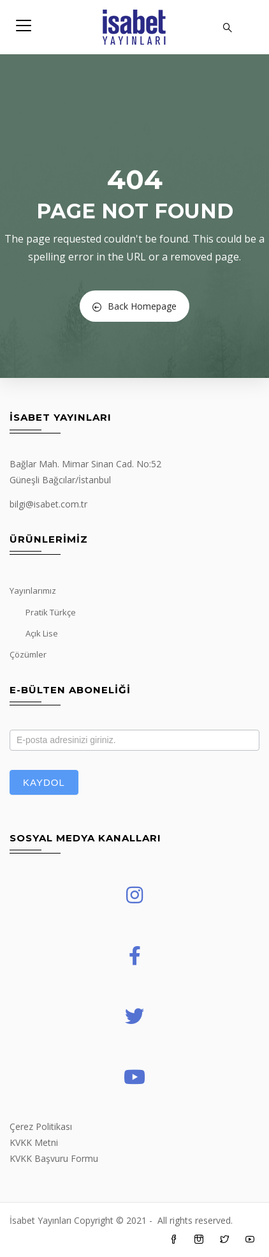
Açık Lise (41, 633)
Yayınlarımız (33, 590)
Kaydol (44, 782)
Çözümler (28, 654)
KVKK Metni (34, 1142)
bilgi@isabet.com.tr (48, 504)
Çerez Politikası (41, 1126)
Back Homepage (134, 306)
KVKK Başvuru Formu (54, 1158)
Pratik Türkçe (50, 612)
